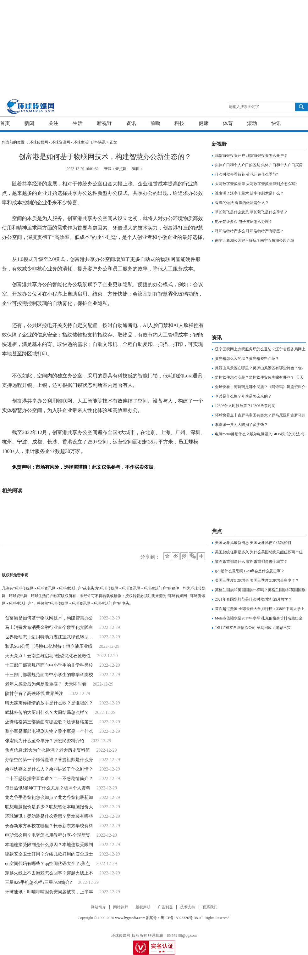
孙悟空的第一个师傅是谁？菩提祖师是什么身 (49, 759)
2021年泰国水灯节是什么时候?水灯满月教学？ (253, 599)
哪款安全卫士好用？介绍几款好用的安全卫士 (49, 854)
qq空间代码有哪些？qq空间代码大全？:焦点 (47, 863)
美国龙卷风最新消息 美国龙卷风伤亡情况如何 (253, 542)
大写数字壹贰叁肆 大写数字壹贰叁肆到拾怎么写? (256, 184)
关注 (53, 123)
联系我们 (209, 907)
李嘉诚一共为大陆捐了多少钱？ (241, 424)
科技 (179, 123)
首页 (5, 123)
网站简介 (98, 907)
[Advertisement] (120, 44)
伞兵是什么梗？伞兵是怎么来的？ (243, 396)
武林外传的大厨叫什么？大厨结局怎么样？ (47, 712)
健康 (204, 123)
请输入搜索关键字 (244, 107)
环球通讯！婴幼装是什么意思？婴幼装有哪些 (49, 816)
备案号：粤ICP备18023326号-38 (172, 918)
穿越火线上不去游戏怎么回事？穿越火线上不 (49, 873)
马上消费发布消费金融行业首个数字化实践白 (49, 627)
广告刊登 (165, 907)
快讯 (276, 123)
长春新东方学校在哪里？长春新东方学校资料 (49, 825)
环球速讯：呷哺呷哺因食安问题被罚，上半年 (49, 892)
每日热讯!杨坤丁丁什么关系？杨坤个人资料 (47, 788)
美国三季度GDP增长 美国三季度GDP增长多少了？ (257, 580)
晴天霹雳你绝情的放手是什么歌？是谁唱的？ (49, 703)
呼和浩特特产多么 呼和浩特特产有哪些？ (249, 231)
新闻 (29, 123)
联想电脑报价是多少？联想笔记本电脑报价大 (49, 807)
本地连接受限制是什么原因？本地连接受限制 (49, 844)
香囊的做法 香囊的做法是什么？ (242, 203)
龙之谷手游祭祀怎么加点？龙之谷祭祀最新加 (49, 797)
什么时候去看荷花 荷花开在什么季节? (246, 174)
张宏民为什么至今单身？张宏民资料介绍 (44, 740)
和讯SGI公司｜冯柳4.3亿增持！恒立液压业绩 (48, 646)
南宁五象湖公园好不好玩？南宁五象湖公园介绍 (254, 240)
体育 (228, 123)
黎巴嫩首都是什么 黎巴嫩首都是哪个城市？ (251, 561)
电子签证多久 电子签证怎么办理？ (243, 221)
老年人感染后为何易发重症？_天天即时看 (45, 684)
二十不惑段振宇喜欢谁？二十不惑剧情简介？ (49, 778)
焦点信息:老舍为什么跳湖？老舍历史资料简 (47, 750)
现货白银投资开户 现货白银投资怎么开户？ (251, 155)
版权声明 (143, 907)
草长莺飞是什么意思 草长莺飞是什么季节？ (251, 212)
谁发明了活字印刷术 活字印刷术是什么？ (249, 193)
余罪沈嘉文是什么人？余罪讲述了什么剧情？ (49, 769)
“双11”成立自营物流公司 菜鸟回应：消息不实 (253, 627)
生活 (78, 123)
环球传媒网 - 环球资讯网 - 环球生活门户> (63, 142)
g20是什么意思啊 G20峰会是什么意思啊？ (250, 571)
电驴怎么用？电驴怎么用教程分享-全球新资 (47, 835)
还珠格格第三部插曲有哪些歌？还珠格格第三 (49, 722)
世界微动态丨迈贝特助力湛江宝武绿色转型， (49, 637)
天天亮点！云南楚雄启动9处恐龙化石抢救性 (48, 655)
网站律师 (120, 907)
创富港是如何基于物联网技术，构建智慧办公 (49, 618)
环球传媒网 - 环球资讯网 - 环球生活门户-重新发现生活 (31, 106)
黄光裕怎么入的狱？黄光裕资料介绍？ (247, 358)
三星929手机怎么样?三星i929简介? (38, 882)
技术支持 (187, 907)
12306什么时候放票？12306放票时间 (245, 406)
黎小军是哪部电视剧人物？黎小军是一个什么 (49, 731)
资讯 (131, 123)
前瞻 (155, 123)
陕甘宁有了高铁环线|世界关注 (34, 693)
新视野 (104, 123)
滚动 (252, 123)
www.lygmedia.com (130, 918)
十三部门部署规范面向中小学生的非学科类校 (49, 665)
